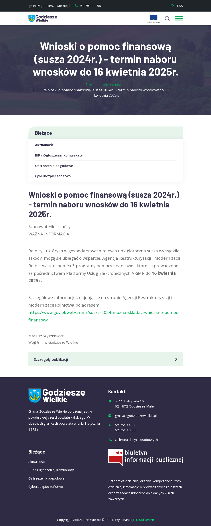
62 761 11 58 (87, 5)
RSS (177, 5)
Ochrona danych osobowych (136, 439)
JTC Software (143, 519)
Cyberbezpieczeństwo (53, 176)
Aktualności (44, 145)
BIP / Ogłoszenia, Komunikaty (59, 155)
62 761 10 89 (125, 430)
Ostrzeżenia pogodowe (54, 165)
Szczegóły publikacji (106, 359)
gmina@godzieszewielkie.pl (49, 5)
